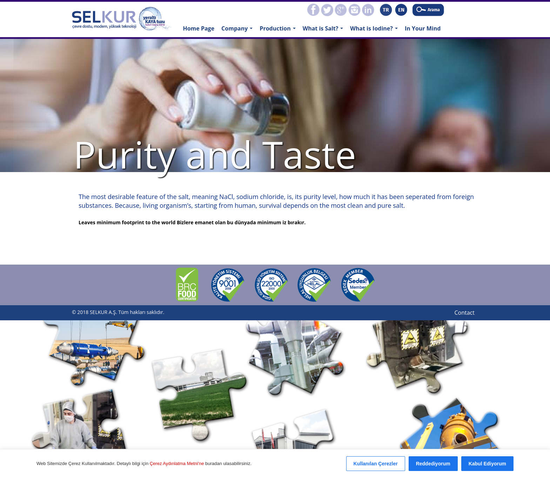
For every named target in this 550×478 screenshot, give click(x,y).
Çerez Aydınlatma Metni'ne (177, 463)
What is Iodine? (375, 30)
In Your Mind (423, 28)
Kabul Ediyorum (487, 463)
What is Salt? (325, 30)
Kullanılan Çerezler (376, 463)
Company (238, 30)
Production (279, 30)
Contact (465, 312)
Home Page (198, 28)
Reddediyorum (433, 463)
